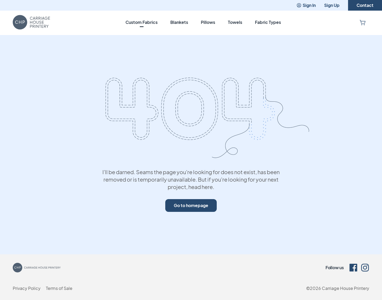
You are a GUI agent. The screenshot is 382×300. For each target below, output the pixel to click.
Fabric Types (268, 22)
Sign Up (332, 5)
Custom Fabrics (141, 22)
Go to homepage (191, 205)
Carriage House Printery (345, 288)
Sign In (306, 5)
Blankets (179, 22)
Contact (365, 5)
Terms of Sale (59, 288)
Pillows (208, 22)
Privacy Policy (27, 288)
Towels (235, 22)
